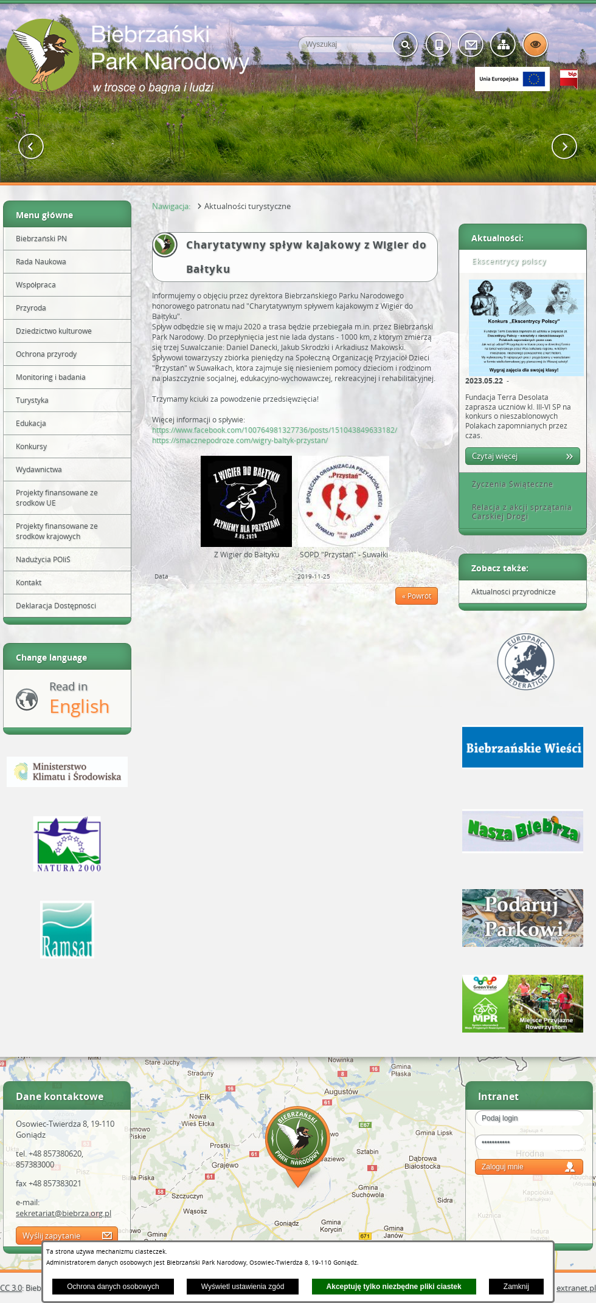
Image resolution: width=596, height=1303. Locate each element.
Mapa (298, 1148)
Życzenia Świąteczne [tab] (508, 484)
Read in (79, 698)
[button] (31, 147)
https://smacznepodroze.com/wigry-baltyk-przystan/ (240, 440)
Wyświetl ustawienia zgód (243, 1286)
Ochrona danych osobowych (113, 1286)
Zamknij (516, 1286)
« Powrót (416, 596)
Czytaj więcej (495, 455)
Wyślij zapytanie (51, 1235)
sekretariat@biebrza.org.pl (63, 1213)
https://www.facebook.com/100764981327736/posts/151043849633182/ (274, 430)
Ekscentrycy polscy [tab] (504, 261)
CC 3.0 (11, 1287)
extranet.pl (576, 1287)
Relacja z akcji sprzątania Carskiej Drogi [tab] (517, 512)
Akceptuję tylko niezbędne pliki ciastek (394, 1286)
